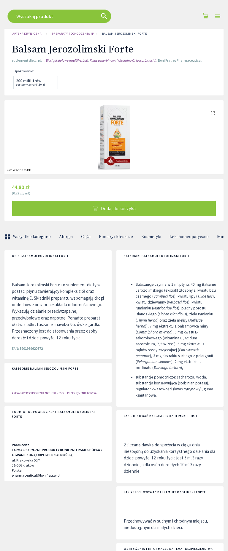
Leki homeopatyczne (189, 237)
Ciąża (85, 237)
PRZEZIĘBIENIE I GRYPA (81, 393)
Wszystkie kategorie (28, 237)
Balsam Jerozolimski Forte (125, 34)
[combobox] (106, 16)
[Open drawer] (218, 16)
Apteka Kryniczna (27, 34)
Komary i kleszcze (116, 237)
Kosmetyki (151, 237)
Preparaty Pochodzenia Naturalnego (72, 34)
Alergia (66, 237)
